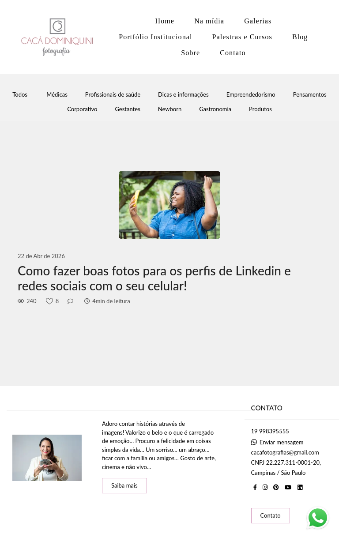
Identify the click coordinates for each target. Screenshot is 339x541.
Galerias (257, 21)
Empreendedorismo (250, 95)
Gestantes (127, 109)
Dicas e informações (183, 95)
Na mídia (209, 21)
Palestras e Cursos (242, 37)
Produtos (260, 109)
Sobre (190, 52)
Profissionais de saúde (112, 95)
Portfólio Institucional (155, 37)
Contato (232, 52)
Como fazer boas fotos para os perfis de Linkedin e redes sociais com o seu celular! (154, 278)
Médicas (56, 95)
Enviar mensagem (282, 442)
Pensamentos (310, 95)
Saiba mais (124, 485)
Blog (300, 37)
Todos (19, 95)
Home (165, 21)
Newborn (169, 109)
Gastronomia (215, 109)
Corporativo (82, 109)
